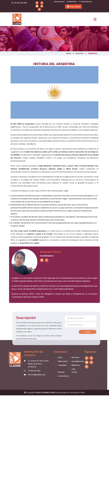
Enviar (93, 331)
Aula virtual (73, 6)
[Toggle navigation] (95, 19)
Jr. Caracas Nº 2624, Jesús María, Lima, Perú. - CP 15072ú (32, 363)
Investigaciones (70, 361)
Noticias (55, 372)
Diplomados (56, 361)
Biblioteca (69, 365)
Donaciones (59, 1)
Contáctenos (86, 1)
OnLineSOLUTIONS (77, 392)
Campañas (56, 365)
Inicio (68, 53)
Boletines (72, 1)
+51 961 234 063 (19, 2)
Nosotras (80, 53)
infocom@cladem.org (30, 374)
